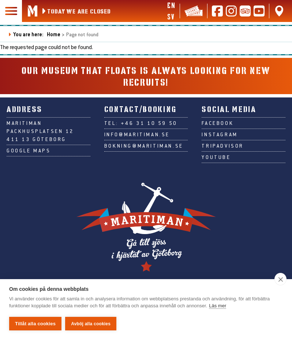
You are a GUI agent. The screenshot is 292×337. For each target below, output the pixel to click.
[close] (280, 279)
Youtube (216, 157)
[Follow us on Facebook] (217, 10)
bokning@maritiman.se (143, 145)
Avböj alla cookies (91, 323)
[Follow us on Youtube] (259, 10)
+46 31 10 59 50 (149, 123)
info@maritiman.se (137, 134)
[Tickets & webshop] (193, 10)
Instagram (219, 134)
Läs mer (217, 306)
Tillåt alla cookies (35, 323)
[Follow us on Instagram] (231, 10)
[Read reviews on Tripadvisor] (245, 10)
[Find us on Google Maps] (279, 10)
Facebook (217, 123)
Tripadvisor (223, 145)
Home (53, 34)
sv (171, 16)
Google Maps (29, 150)
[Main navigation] (11, 11)
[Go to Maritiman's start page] (32, 10)
